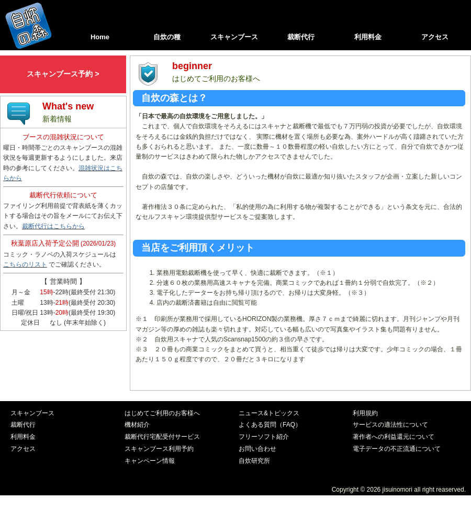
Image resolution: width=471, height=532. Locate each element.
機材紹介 (137, 424)
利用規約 (365, 413)
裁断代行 (301, 37)
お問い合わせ (257, 448)
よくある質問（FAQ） (270, 424)
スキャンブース (234, 37)
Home (100, 37)
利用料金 (368, 37)
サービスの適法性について (390, 424)
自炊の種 (167, 37)
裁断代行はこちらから (53, 226)
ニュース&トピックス (269, 413)
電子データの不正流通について (397, 448)
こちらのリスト (25, 264)
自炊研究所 (254, 460)
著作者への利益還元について (393, 436)
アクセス (434, 37)
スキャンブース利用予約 (159, 448)
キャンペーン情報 (150, 460)
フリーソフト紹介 (264, 436)
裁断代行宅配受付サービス (162, 436)
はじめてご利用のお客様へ (162, 413)
